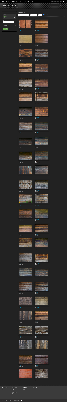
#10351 (37, 263)
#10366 (21, 161)
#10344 (21, 321)
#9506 (37, 365)
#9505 (21, 380)
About (13, 1)
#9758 (21, 336)
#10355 (37, 234)
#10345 (37, 307)
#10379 (37, 59)
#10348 (21, 292)
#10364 (21, 176)
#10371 (37, 117)
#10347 (37, 292)
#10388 (37, 30)
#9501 (37, 380)
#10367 (37, 146)
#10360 (21, 205)
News (13, 394)
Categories (8, 1)
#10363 (37, 176)
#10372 (21, 117)
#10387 (21, 44)
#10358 (21, 219)
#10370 (21, 132)
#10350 (21, 278)
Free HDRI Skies (30, 1)
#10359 (37, 205)
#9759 (37, 321)
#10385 (21, 59)
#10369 (37, 132)
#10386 (37, 44)
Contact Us (24, 389)
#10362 (21, 190)
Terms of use (18, 1)
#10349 (37, 278)
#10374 (21, 103)
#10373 (37, 103)
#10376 (21, 88)
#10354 (21, 248)
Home (3, 1)
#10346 (21, 307)
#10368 (21, 146)
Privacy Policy (14, 392)
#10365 (37, 161)
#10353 (37, 248)
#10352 (21, 263)
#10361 (37, 190)
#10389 (21, 30)
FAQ (13, 393)
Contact (24, 1)
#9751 (21, 365)
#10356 (21, 234)
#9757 (37, 336)
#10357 (37, 219)
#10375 (37, 88)
